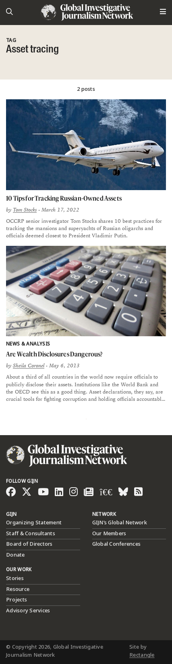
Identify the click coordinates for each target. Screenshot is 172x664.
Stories (15, 578)
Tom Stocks (25, 210)
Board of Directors (29, 544)
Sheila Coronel (28, 365)
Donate (15, 555)
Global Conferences (116, 544)
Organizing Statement (34, 522)
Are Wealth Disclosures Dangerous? (54, 354)
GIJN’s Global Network (119, 522)
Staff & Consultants (30, 533)
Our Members (109, 533)
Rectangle (141, 655)
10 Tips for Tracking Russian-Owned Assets (64, 198)
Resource (17, 589)
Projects (16, 599)
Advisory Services (28, 610)
